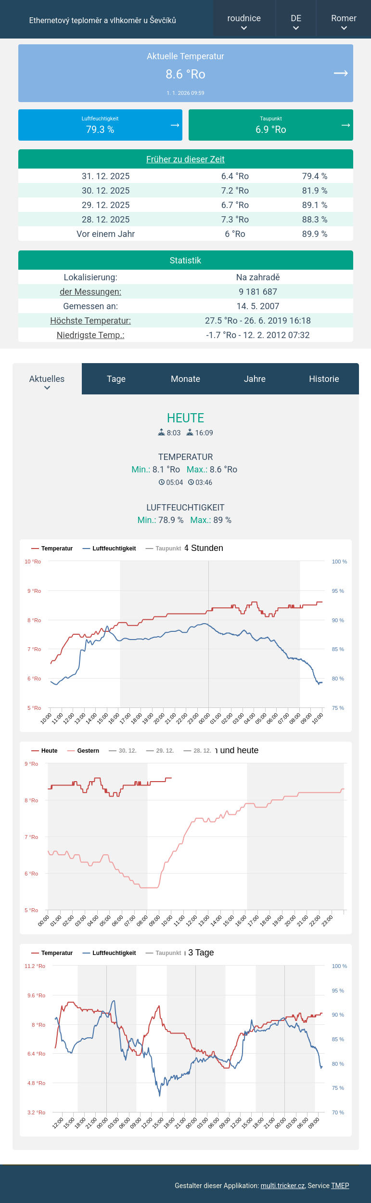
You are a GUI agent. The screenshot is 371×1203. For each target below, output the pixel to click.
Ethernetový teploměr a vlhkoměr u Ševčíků (102, 20)
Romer (344, 18)
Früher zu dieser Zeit (185, 159)
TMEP (340, 1186)
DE (296, 18)
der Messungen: (90, 292)
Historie (324, 379)
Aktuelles (47, 379)
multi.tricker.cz (283, 1186)
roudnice (244, 18)
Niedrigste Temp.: (91, 335)
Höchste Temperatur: (90, 320)
